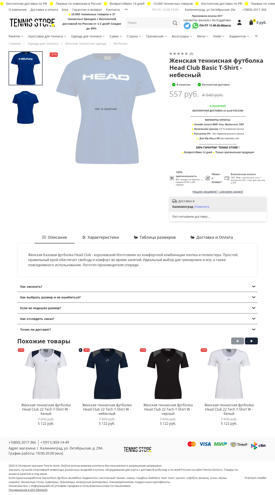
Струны (134, 36)
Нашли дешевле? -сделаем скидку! (217, 191)
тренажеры (67, 482)
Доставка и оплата (44, 10)
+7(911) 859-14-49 (55, 442)
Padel (219, 36)
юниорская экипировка (92, 482)
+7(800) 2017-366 (254, 10)
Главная (15, 43)
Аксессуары (182, 36)
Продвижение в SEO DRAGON (28, 490)
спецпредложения (121, 482)
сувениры (51, 482)
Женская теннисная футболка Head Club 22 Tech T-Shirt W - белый (46, 409)
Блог (65, 10)
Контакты (113, 10)
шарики (14, 482)
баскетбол (49, 478)
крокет (180, 478)
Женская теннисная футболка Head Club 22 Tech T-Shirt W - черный (168, 409)
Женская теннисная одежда (85, 43)
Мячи (203, 36)
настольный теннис (112, 478)
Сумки (116, 36)
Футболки (120, 43)
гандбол (141, 478)
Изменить (201, 207)
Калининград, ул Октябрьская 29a (210, 10)
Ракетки (16, 36)
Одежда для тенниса (88, 36)
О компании (18, 10)
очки (213, 478)
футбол (62, 478)
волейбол (74, 478)
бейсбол (154, 478)
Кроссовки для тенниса (47, 36)
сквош (130, 478)
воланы (204, 478)
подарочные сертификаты (152, 482)
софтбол (191, 478)
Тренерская (156, 36)
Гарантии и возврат (87, 10)
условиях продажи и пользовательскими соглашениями (92, 486)
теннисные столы (32, 482)
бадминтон (90, 478)
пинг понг (167, 478)
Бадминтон (239, 36)
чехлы (222, 478)
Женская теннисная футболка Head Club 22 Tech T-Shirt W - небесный (107, 409)
